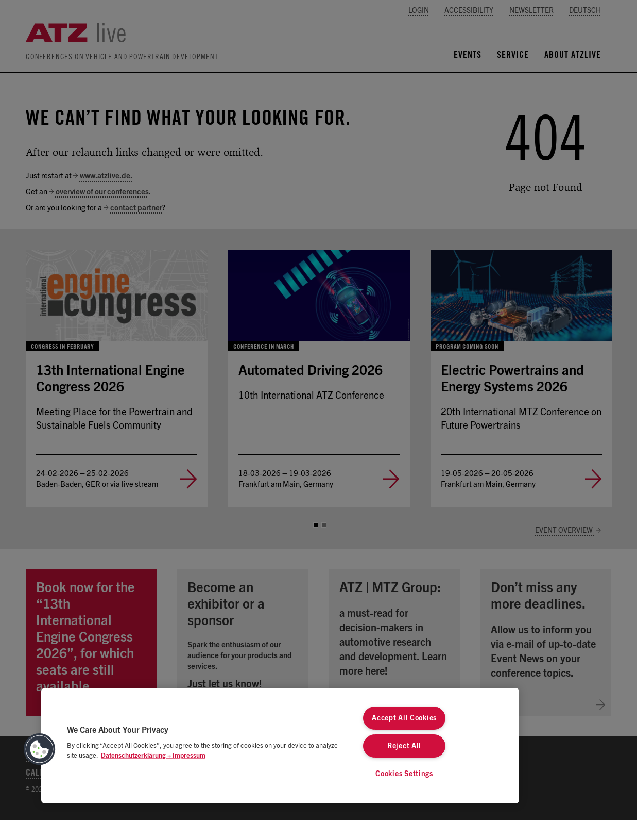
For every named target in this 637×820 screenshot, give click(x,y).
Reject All (404, 746)
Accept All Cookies (404, 718)
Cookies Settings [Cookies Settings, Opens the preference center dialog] (404, 774)
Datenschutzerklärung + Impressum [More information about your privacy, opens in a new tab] (153, 755)
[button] (39, 749)
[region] (280, 745)
